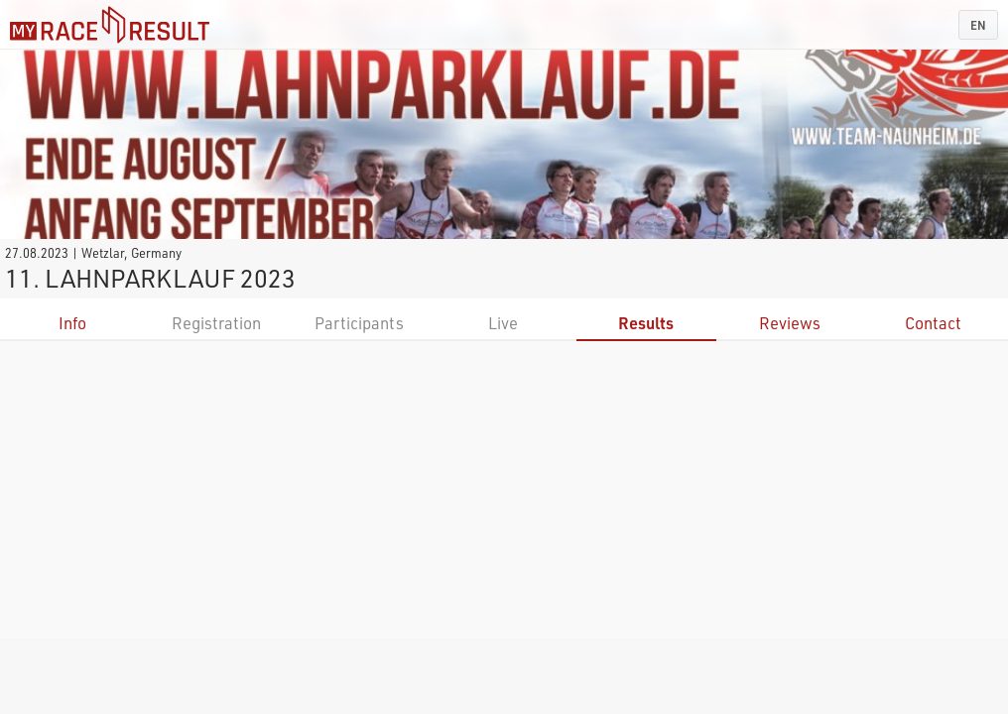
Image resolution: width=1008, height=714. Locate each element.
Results (646, 322)
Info (72, 322)
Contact (933, 322)
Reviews (789, 322)
